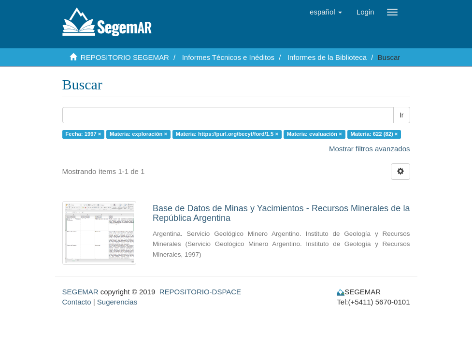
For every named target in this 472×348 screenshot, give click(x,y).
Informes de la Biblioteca (327, 57)
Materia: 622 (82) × (374, 134)
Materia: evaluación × (314, 134)
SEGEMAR (80, 292)
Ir (402, 115)
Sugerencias (117, 302)
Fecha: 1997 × (83, 134)
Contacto (76, 302)
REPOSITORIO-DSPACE (200, 292)
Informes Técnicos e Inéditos (228, 57)
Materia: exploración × (138, 134)
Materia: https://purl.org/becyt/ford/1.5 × (227, 134)
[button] (325, 12)
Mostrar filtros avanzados (369, 149)
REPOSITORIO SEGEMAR (125, 57)
